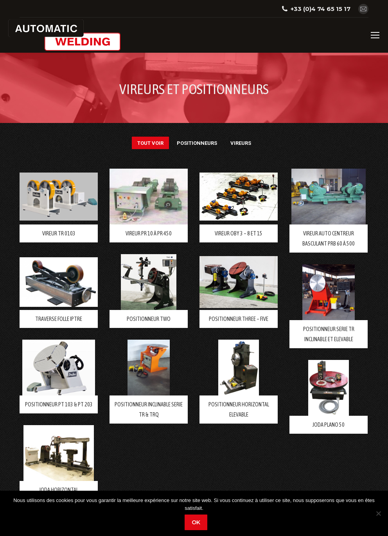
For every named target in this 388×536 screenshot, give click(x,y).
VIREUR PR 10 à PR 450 (149, 233)
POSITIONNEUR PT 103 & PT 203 (59, 404)
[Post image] (59, 196)
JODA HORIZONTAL (58, 490)
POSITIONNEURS (197, 143)
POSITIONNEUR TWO (149, 319)
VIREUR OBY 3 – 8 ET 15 (238, 233)
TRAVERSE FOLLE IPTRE (58, 319)
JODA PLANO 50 (329, 425)
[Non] (378, 513)
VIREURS (240, 143)
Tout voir (150, 143)
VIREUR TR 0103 (58, 233)
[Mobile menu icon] (375, 35)
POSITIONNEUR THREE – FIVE (238, 319)
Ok (196, 522)
